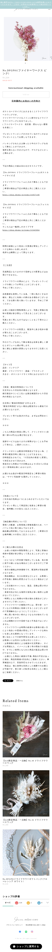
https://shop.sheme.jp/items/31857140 (21, 195)
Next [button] (47, 39)
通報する (19, 680)
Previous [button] (4, 39)
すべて (8, 903)
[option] (26, 39)
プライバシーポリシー (14, 925)
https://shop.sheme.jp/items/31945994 (21, 230)
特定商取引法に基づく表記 (36, 925)
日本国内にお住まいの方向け (26, 101)
